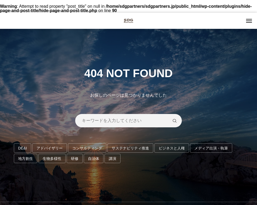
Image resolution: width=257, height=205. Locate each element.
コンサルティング (87, 148)
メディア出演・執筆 (211, 148)
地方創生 (25, 158)
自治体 (93, 158)
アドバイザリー (50, 148)
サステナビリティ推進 (130, 148)
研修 (74, 158)
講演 (112, 158)
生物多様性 (52, 158)
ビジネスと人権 (172, 148)
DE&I (22, 148)
